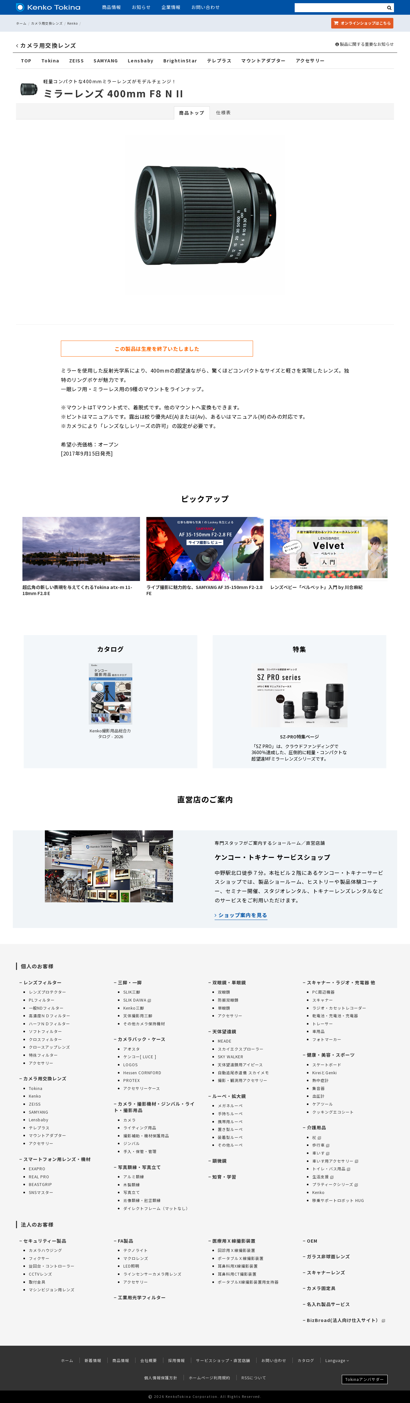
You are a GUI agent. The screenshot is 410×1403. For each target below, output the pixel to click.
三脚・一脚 (130, 982)
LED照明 (131, 1266)
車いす (320, 1153)
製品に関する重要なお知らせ (364, 44)
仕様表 (223, 112)
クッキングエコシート (333, 1112)
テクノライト (135, 1250)
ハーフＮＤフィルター (49, 1023)
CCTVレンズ (40, 1274)
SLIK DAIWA (137, 1000)
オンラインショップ (362, 23)
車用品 (318, 1031)
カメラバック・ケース (142, 1039)
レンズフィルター (42, 982)
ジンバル (131, 1143)
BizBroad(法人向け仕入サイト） (346, 1320)
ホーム (21, 23)
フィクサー (39, 1258)
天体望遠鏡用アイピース (240, 1064)
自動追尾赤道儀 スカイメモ (243, 1072)
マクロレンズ (135, 1258)
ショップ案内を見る (241, 915)
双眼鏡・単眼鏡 (229, 982)
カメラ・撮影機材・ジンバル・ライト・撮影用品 (154, 1107)
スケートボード (326, 1064)
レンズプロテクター (47, 992)
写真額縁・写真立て (139, 1167)
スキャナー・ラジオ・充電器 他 (341, 982)
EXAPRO (37, 1168)
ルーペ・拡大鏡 (229, 1096)
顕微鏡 (219, 1160)
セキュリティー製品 (44, 1241)
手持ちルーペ (230, 1113)
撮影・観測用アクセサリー (242, 1080)
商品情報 (111, 7)
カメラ (129, 1120)
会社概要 (148, 1360)
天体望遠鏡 (224, 1031)
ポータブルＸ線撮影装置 (241, 1258)
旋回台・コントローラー (52, 1266)
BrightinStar (180, 61)
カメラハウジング (45, 1250)
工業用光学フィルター (142, 1297)
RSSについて (254, 1377)
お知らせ (141, 7)
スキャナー (322, 1000)
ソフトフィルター (45, 1031)
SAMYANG (106, 61)
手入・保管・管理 (140, 1151)
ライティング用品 (139, 1127)
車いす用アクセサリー (335, 1161)
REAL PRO (39, 1176)
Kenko (72, 23)
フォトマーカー (326, 1039)
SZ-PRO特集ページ (299, 736)
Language (337, 1360)
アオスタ (131, 1049)
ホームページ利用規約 (209, 1377)
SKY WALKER (230, 1056)
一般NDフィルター (46, 1008)
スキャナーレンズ (326, 1272)
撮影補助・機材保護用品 (146, 1135)
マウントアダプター (263, 61)
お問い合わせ (205, 7)
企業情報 (171, 7)
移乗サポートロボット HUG (338, 1200)
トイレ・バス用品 (331, 1168)
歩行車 (320, 1145)
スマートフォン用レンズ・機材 (57, 1159)
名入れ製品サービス (328, 1304)
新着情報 (93, 1360)
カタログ (306, 1360)
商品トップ (192, 112)
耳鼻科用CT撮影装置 (237, 1274)
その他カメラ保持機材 (144, 1023)
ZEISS (76, 61)
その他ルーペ (230, 1145)
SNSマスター (41, 1192)
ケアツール (322, 1104)
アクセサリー (310, 61)
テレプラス (219, 61)
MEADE (225, 1041)
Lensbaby (141, 61)
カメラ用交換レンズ (47, 23)
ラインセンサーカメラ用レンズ (152, 1274)
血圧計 (318, 1096)
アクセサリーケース (141, 1088)
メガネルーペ (230, 1105)
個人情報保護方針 (160, 1377)
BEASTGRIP (40, 1184)
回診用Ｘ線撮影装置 (236, 1250)
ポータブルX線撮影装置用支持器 (248, 1282)
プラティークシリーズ (335, 1184)
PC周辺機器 (323, 992)
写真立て (131, 1192)
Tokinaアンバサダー (364, 1379)
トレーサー (322, 1023)
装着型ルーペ (230, 1137)
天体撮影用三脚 (137, 1015)
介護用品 (316, 1127)
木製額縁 (131, 1184)
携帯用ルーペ (230, 1121)
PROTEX (131, 1080)
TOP (26, 61)
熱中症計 (320, 1080)
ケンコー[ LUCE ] (139, 1056)
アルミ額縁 (133, 1176)
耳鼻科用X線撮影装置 (238, 1266)
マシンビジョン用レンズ (52, 1289)
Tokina (50, 61)
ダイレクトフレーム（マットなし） (156, 1208)
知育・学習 (224, 1176)
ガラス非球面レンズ (328, 1256)
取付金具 (37, 1282)
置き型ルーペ (230, 1129)
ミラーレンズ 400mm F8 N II (113, 93)
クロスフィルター (45, 1039)
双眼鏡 (224, 992)
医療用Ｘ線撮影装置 (234, 1241)
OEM (312, 1241)
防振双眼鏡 (228, 1000)
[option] (205, 217)
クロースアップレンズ (49, 1047)
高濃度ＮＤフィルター (49, 1015)
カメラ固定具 (321, 1288)
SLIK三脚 (131, 992)
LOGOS (130, 1064)
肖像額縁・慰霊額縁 (142, 1200)
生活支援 (322, 1176)
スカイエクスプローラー (241, 1049)
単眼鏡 (224, 1008)
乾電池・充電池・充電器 (335, 1015)
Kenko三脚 (133, 1008)
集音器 (318, 1088)
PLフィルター (42, 1000)
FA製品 (125, 1241)
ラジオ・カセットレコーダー (339, 1008)
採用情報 (176, 1360)
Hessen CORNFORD (142, 1072)
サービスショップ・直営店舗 (223, 1360)
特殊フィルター (43, 1055)
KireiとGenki (324, 1072)
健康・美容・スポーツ (331, 1055)
